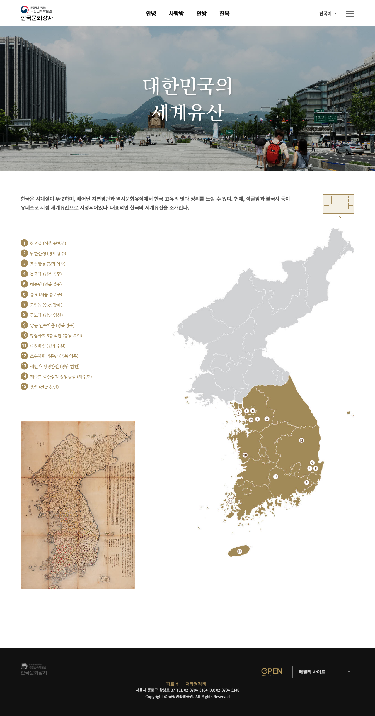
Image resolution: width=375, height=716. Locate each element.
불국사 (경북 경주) (46, 274)
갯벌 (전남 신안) (44, 387)
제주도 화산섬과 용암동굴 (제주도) (61, 377)
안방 (202, 13)
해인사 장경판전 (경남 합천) (54, 366)
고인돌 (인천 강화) (46, 305)
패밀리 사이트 (312, 671)
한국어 (325, 13)
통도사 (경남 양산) (46, 315)
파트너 (172, 684)
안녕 (151, 13)
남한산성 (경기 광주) (48, 254)
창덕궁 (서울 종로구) (48, 243)
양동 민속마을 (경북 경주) (52, 325)
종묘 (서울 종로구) (46, 295)
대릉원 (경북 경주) (46, 284)
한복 (224, 13)
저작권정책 (195, 684)
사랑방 (176, 13)
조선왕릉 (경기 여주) (47, 264)
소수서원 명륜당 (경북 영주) (54, 356)
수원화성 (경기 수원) (47, 346)
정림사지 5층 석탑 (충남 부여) (56, 336)
